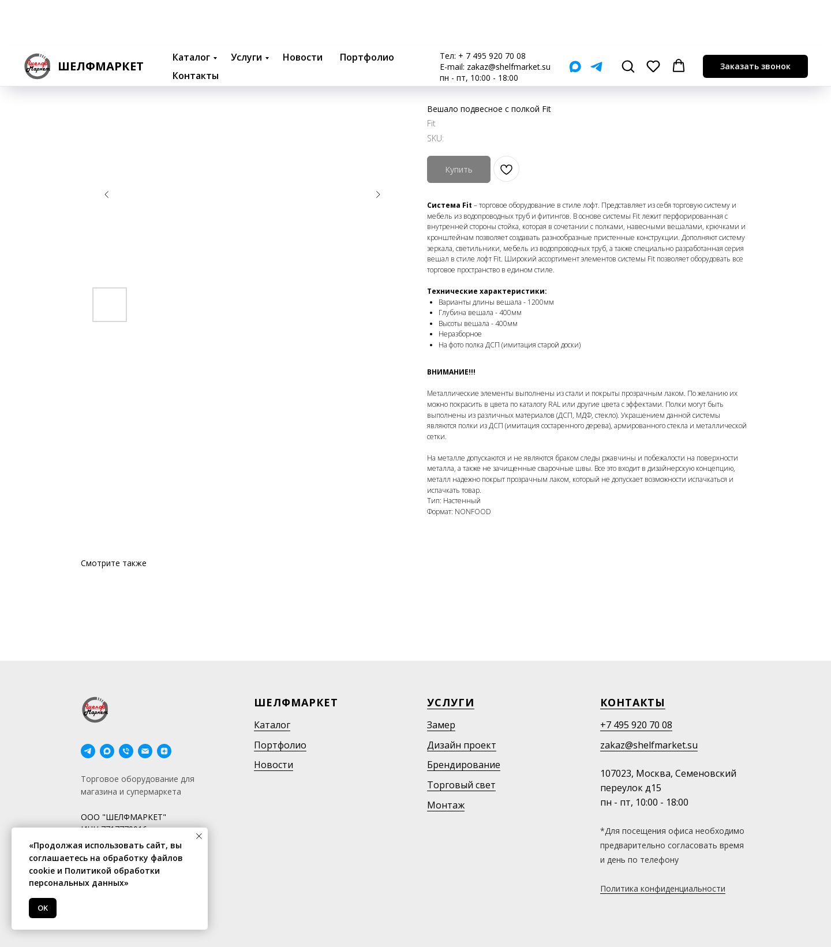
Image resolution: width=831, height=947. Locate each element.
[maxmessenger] (107, 751)
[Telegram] (596, 20)
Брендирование (463, 764)
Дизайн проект (461, 745)
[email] (145, 751)
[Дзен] (164, 751)
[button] (628, 19)
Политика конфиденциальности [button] (662, 888)
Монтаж (446, 805)
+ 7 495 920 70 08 (492, 8)
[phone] (126, 751)
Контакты (196, 29)
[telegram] (88, 751)
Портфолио (367, 10)
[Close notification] (199, 836)
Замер (441, 724)
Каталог (191, 10)
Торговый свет (461, 784)
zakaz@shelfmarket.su (509, 19)
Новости (303, 10)
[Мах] (575, 20)
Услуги (246, 10)
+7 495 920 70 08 (636, 724)
